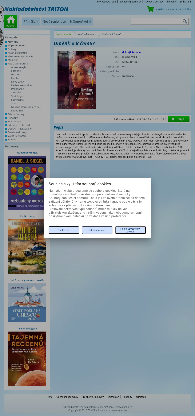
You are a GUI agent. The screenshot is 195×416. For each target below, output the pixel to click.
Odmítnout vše (97, 230)
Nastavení (63, 230)
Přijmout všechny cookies (130, 230)
